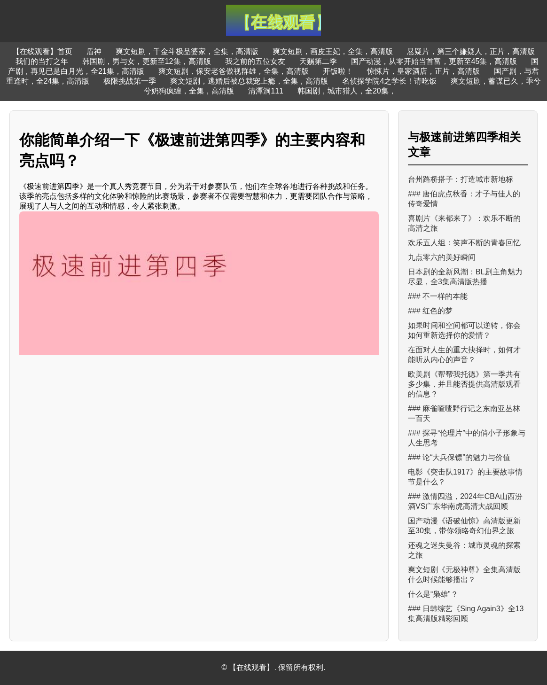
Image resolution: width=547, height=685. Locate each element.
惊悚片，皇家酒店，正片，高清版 (423, 71)
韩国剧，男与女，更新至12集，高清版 (146, 61)
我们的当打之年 (42, 61)
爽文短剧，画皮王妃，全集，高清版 (333, 51)
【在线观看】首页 (42, 51)
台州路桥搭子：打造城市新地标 (460, 179)
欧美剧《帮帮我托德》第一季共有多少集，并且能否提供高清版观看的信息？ (464, 384)
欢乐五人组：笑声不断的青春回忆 (464, 243)
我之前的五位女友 (255, 61)
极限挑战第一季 (129, 81)
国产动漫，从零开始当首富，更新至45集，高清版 (434, 61)
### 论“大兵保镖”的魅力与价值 (459, 457)
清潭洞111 (265, 91)
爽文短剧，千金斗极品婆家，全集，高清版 (187, 51)
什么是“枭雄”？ (433, 594)
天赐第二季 (318, 61)
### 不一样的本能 (438, 296)
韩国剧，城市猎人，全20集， (346, 91)
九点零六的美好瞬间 (442, 257)
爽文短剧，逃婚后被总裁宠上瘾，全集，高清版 (249, 81)
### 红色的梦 (430, 311)
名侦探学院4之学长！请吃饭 (389, 81)
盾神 (94, 51)
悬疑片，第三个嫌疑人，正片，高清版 (471, 51)
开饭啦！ (338, 71)
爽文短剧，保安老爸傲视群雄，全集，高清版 (233, 71)
